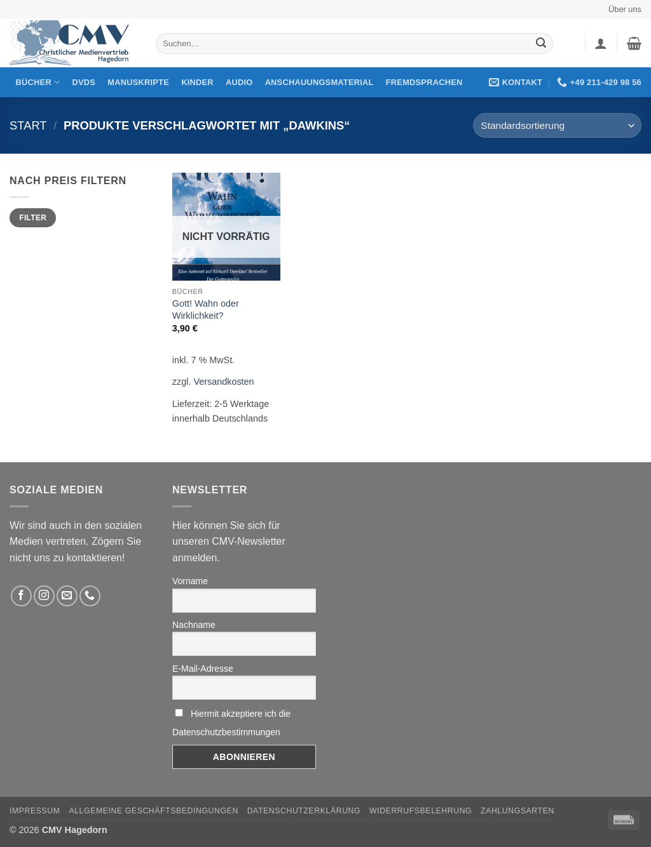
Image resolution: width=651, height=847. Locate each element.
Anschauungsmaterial (319, 82)
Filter (32, 217)
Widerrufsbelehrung (420, 810)
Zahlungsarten (517, 810)
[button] (600, 43)
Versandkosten (223, 382)
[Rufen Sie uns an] (89, 595)
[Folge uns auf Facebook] (21, 595)
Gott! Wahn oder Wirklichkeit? (205, 309)
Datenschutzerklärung (304, 810)
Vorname (190, 581)
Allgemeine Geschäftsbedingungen (153, 810)
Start (28, 125)
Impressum (35, 810)
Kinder (197, 82)
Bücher (38, 82)
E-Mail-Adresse (202, 669)
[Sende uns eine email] (67, 595)
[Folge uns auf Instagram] (44, 595)
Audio (239, 82)
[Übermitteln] (541, 44)
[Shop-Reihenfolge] (557, 125)
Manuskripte (138, 82)
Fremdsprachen (424, 82)
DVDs (84, 82)
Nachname (194, 625)
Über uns (624, 9)
